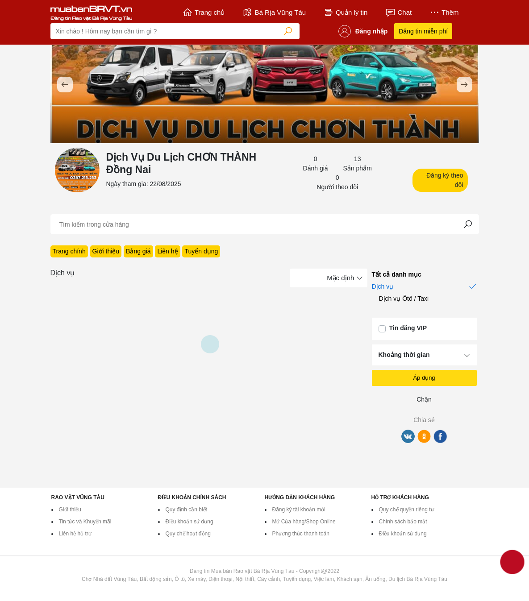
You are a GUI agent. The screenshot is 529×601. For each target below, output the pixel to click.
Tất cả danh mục (400, 274)
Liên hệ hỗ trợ (75, 534)
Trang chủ (204, 12)
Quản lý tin (345, 12)
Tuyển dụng (201, 251)
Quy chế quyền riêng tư (406, 509)
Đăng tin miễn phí (423, 31)
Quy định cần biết (186, 509)
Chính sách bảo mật (403, 521)
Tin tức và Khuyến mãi (85, 521)
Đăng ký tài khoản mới (298, 509)
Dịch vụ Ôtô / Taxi (408, 298)
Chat (398, 12)
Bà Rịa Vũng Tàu (274, 12)
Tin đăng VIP (408, 328)
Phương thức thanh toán (300, 534)
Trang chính (69, 251)
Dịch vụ (424, 286)
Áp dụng (424, 377)
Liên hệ (167, 251)
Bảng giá (138, 251)
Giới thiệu (106, 251)
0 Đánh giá (315, 163)
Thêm (443, 12)
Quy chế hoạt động (188, 534)
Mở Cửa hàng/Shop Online (304, 521)
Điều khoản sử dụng (189, 521)
